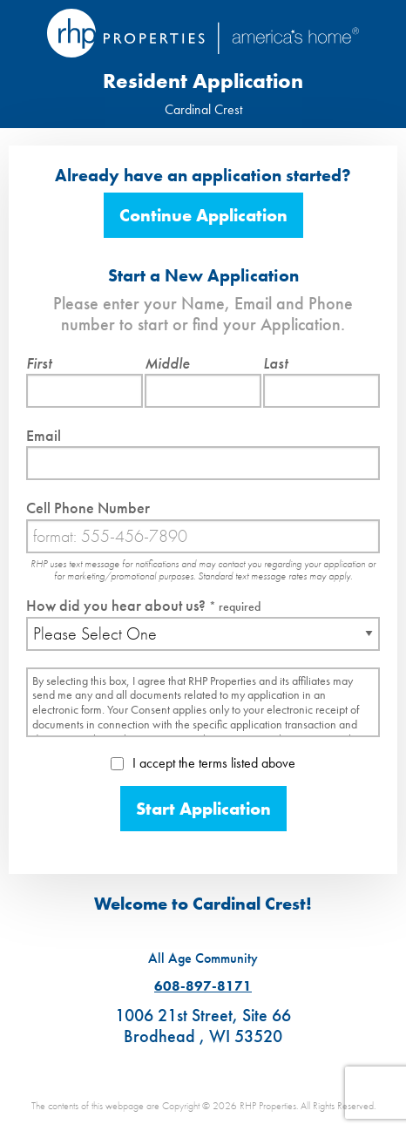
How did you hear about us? (143, 605)
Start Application (203, 808)
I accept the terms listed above (203, 763)
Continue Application (203, 215)
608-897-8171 (203, 986)
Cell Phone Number (88, 508)
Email (43, 435)
